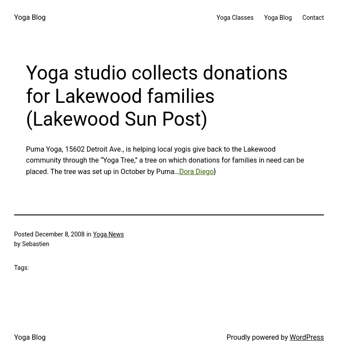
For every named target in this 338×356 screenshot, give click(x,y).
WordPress (307, 337)
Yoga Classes (235, 17)
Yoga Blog (30, 17)
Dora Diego (196, 171)
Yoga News (108, 234)
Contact (313, 17)
